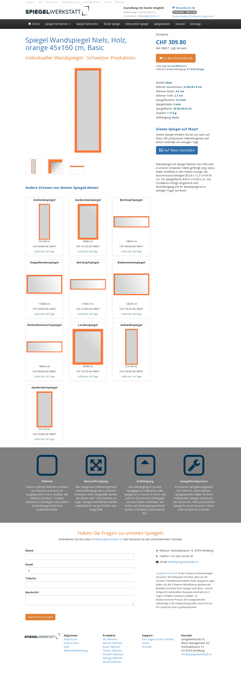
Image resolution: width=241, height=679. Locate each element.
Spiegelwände (162, 24)
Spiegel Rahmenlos (87, 24)
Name (29, 550)
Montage (195, 24)
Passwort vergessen (202, 16)
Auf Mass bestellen (177, 150)
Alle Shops (119, 2)
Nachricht (32, 592)
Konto (145, 643)
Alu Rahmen (110, 639)
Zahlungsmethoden (92, 2)
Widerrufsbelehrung (70, 2)
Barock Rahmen (112, 643)
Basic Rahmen (111, 646)
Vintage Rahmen (113, 658)
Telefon (30, 578)
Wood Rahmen (112, 662)
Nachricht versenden (40, 617)
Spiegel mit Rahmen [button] (57, 24)
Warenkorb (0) (183, 8)
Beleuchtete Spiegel (137, 24)
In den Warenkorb (175, 58)
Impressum (30, 2)
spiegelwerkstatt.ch (166, 573)
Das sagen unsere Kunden (158, 639)
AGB (41, 2)
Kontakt (107, 2)
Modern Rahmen (113, 654)
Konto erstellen (180, 16)
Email (29, 564)
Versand (180, 24)
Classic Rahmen (112, 650)
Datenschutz (52, 2)
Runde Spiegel (112, 24)
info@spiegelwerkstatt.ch (148, 16)
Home (33, 24)
